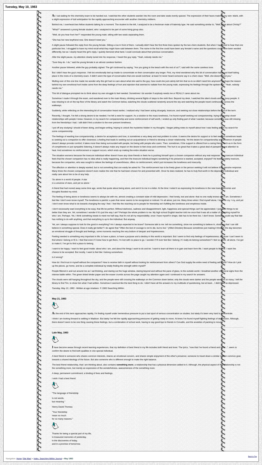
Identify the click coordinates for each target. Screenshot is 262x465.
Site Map (27, 458)
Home (19, 458)
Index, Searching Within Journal (48, 458)
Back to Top (252, 456)
